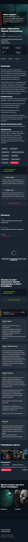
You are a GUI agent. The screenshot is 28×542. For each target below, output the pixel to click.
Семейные (4, 148)
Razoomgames (17, 36)
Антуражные (15, 155)
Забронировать (6, 470)
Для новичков (13, 148)
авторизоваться (15, 312)
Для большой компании (17, 152)
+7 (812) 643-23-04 (5, 43)
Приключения (5, 152)
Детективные (5, 159)
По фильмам (5, 162)
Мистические (5, 155)
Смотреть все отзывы (14, 203)
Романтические (15, 159)
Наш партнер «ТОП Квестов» (7, 536)
